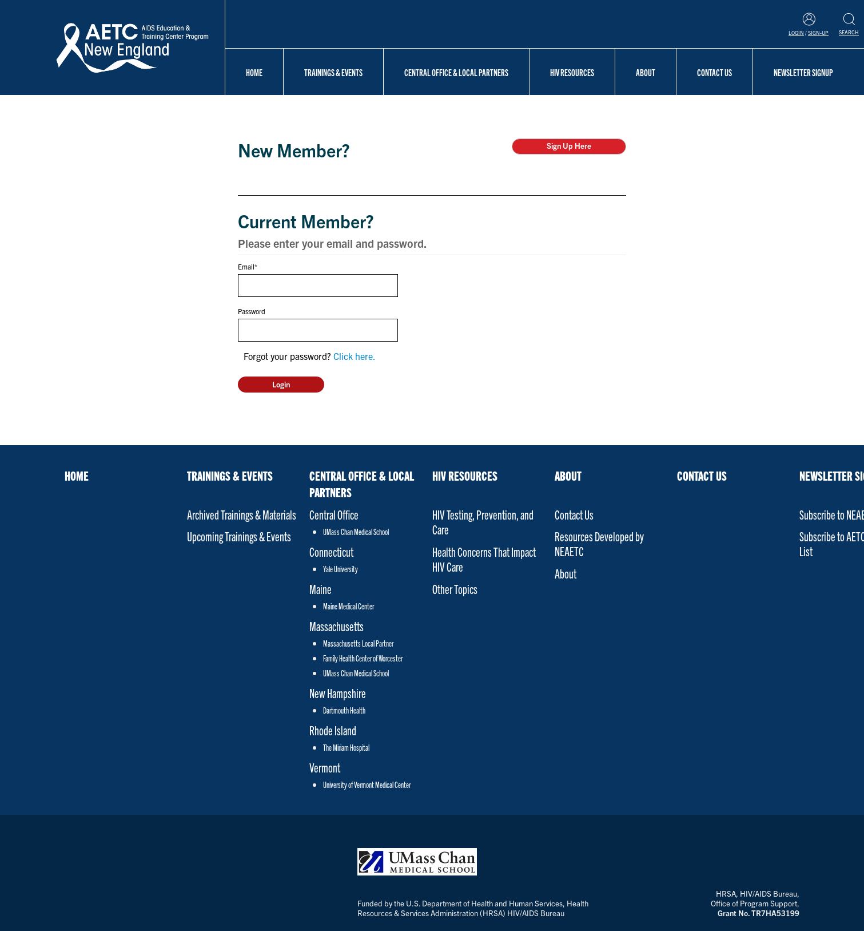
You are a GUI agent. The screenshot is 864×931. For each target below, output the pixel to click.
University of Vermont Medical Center (367, 784)
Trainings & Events (333, 72)
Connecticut (331, 551)
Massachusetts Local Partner (358, 643)
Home (254, 72)
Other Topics (454, 588)
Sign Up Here (569, 145)
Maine (320, 588)
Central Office (334, 514)
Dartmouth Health (344, 710)
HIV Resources (572, 72)
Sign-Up (818, 32)
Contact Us (714, 72)
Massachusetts (336, 625)
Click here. (354, 356)
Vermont (324, 767)
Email (246, 266)
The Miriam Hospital (346, 747)
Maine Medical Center (348, 606)
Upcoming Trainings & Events (239, 536)
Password (251, 311)
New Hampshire (337, 692)
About (645, 72)
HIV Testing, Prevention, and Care (482, 521)
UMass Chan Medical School (356, 531)
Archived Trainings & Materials (241, 514)
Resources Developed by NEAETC (599, 543)
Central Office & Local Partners (456, 72)
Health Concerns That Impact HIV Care (484, 559)
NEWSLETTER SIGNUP (803, 72)
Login (796, 32)
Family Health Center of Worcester (363, 658)
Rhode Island (332, 730)
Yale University (340, 569)
